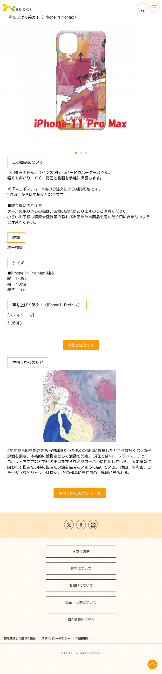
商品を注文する (81, 345)
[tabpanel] (81, 80)
